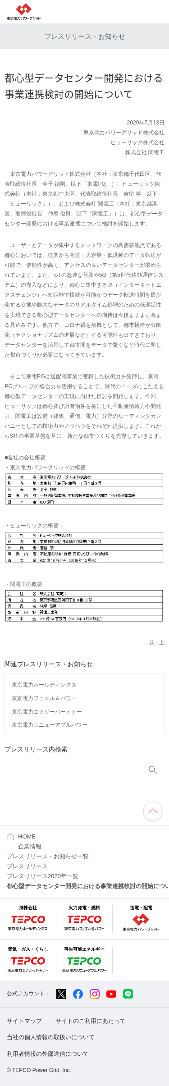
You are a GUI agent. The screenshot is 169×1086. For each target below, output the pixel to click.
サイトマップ (24, 1020)
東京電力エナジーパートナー (47, 712)
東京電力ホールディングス (44, 685)
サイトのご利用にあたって (90, 1020)
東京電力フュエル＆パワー (44, 698)
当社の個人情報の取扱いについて (51, 1037)
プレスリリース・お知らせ (84, 36)
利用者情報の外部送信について (48, 1053)
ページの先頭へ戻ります (152, 811)
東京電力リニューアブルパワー (49, 725)
